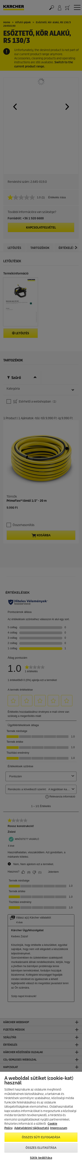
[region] (41, 1117)
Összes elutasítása (41, 1148)
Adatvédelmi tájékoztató (31, 1128)
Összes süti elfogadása (41, 1137)
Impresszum (58, 1128)
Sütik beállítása (41, 1158)
